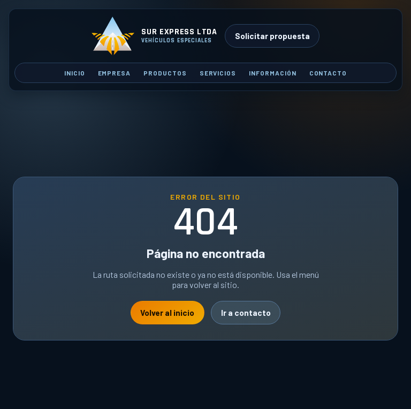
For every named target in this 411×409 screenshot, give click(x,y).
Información (272, 73)
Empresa (114, 73)
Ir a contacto (246, 312)
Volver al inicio (167, 312)
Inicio (74, 73)
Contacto (328, 73)
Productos (165, 73)
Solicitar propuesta (272, 36)
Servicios (218, 73)
